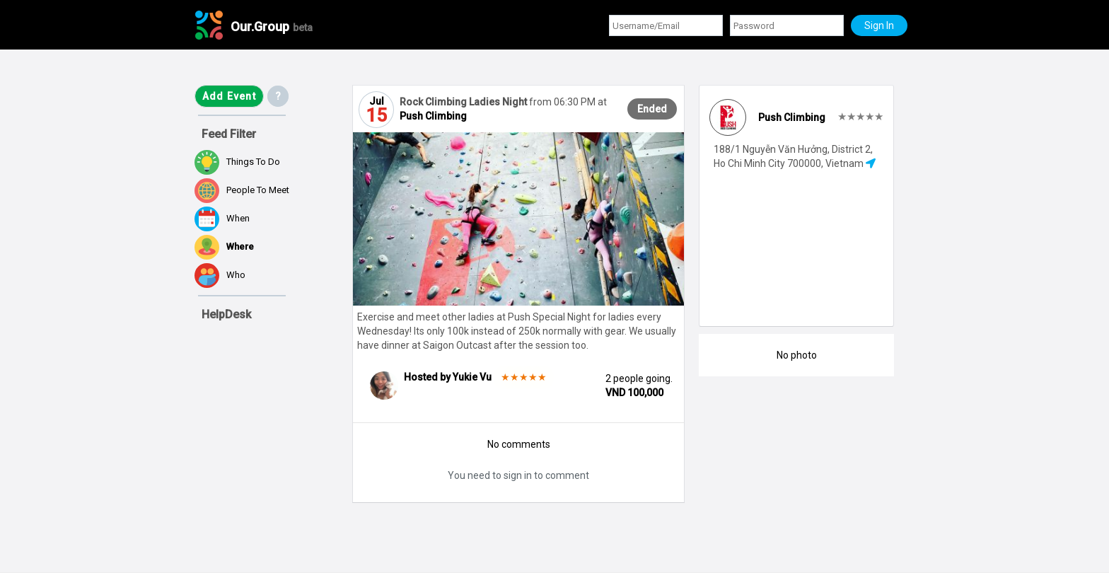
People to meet (241, 190)
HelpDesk (226, 314)
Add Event (229, 96)
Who (219, 275)
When (222, 219)
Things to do (237, 162)
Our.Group (272, 26)
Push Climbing (433, 116)
